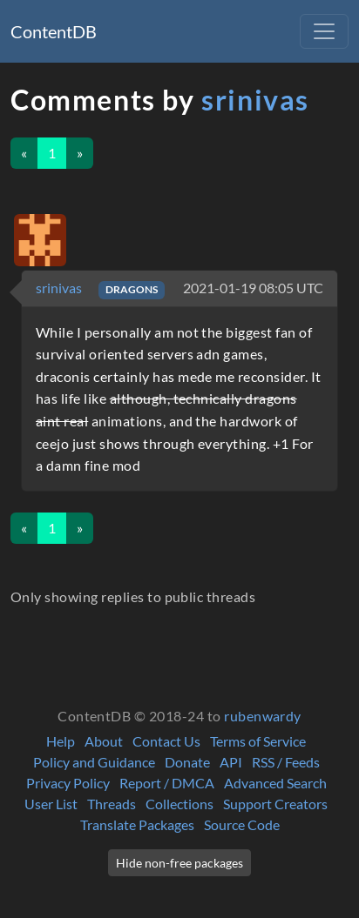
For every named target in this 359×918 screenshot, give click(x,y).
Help (60, 741)
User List (51, 803)
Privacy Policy (68, 782)
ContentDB (53, 31)
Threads (111, 803)
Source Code (242, 824)
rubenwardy (262, 715)
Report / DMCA (166, 782)
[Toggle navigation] (324, 31)
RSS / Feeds (286, 762)
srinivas (255, 100)
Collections (179, 803)
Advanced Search (275, 782)
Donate (187, 762)
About (104, 741)
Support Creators (275, 803)
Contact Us (166, 741)
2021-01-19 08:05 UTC (253, 287)
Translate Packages (137, 824)
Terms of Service (258, 741)
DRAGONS (131, 289)
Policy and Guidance (94, 762)
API (231, 762)
